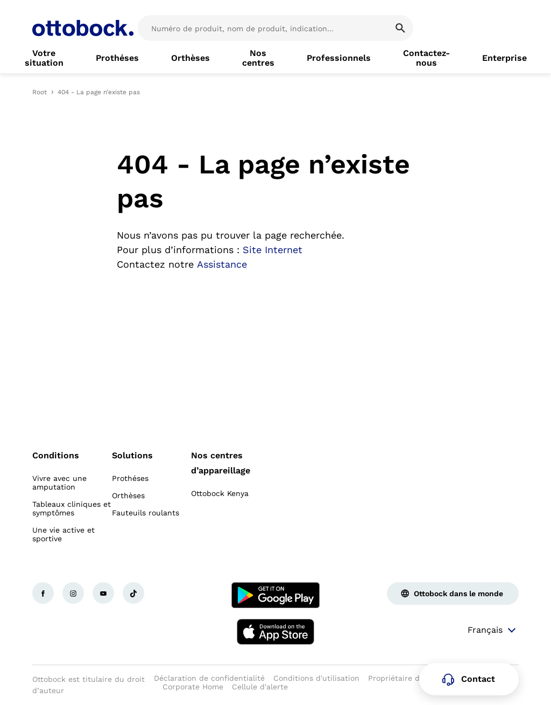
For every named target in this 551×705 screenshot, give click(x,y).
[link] (44, 58)
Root (39, 92)
